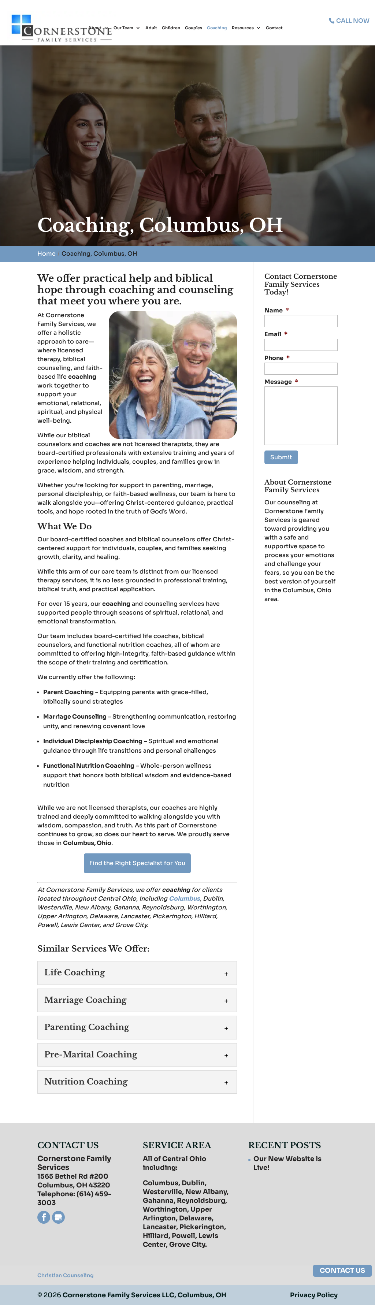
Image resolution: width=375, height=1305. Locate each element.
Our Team (123, 28)
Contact (274, 28)
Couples (193, 28)
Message (281, 382)
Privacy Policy (314, 1295)
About (94, 28)
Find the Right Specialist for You (137, 863)
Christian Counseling (65, 1275)
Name (276, 310)
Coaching (217, 28)
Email (275, 334)
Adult (151, 28)
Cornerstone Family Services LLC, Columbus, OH (145, 1295)
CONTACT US (342, 1271)
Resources (243, 28)
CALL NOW (352, 20)
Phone (277, 358)
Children (171, 28)
